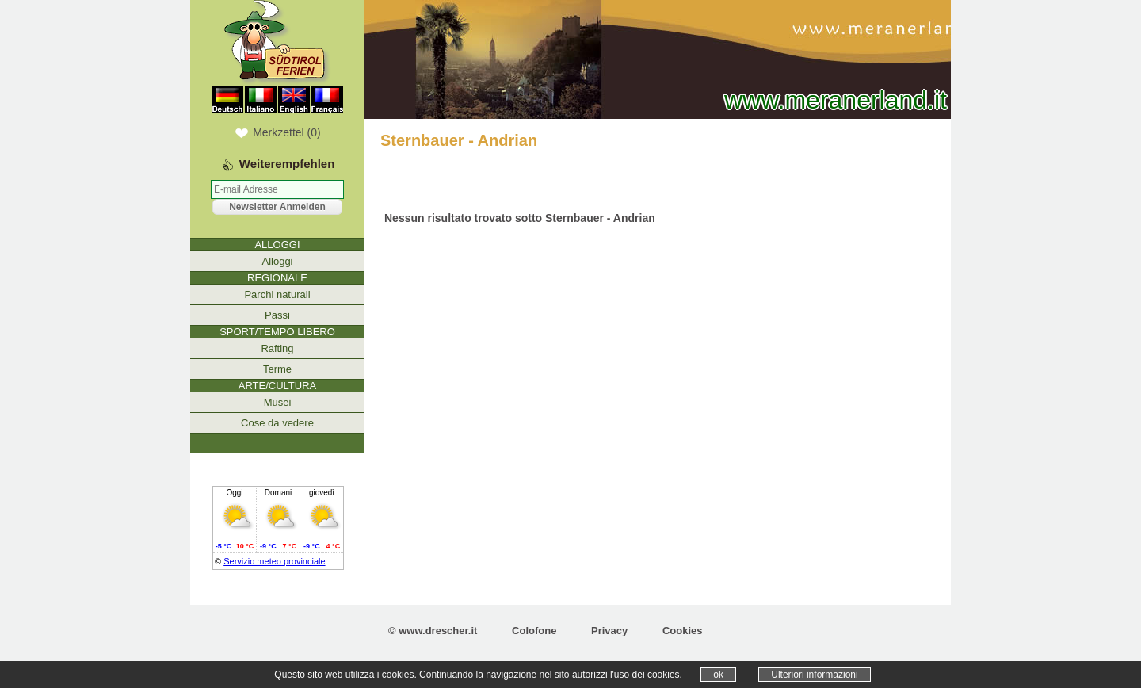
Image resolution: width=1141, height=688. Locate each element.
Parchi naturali (277, 294)
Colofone (534, 630)
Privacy (609, 630)
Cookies (682, 630)
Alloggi (276, 261)
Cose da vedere (277, 423)
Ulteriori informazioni (814, 674)
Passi (277, 315)
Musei (278, 402)
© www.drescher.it (432, 630)
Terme (277, 369)
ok (718, 674)
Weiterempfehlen (287, 163)
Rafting (277, 348)
